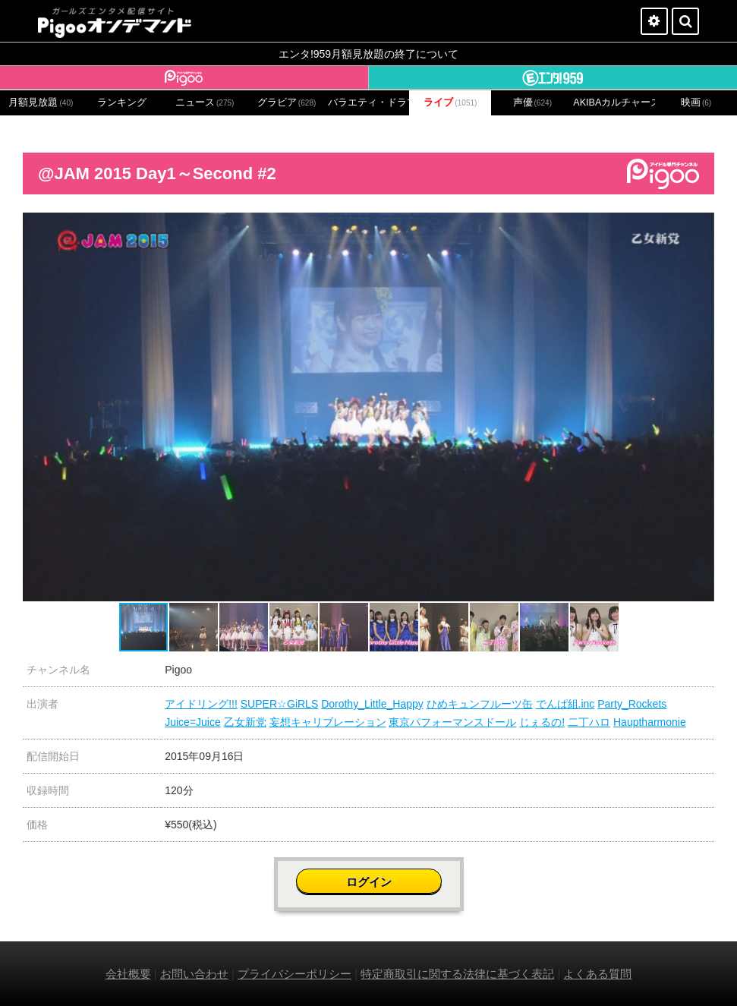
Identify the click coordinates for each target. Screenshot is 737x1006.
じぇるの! (542, 722)
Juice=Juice (193, 722)
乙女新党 (245, 722)
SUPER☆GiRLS (279, 704)
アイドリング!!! (201, 704)
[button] (700, 226)
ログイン (369, 881)
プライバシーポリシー (294, 973)
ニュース (205, 102)
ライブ (450, 102)
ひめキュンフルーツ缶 (480, 704)
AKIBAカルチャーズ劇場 (614, 102)
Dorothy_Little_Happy (372, 704)
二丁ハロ (589, 722)
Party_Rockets (631, 704)
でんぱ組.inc (565, 704)
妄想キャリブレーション (327, 722)
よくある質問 (597, 973)
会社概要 (128, 973)
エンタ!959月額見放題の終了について (368, 54)
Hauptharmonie (649, 722)
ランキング (121, 102)
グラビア (287, 102)
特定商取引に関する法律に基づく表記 (457, 973)
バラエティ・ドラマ (369, 102)
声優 (533, 102)
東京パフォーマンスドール (452, 722)
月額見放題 (40, 102)
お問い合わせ (194, 973)
